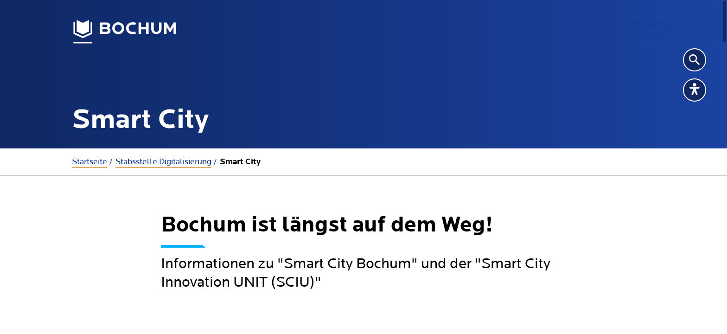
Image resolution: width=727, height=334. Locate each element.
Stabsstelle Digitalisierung (163, 161)
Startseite (89, 161)
